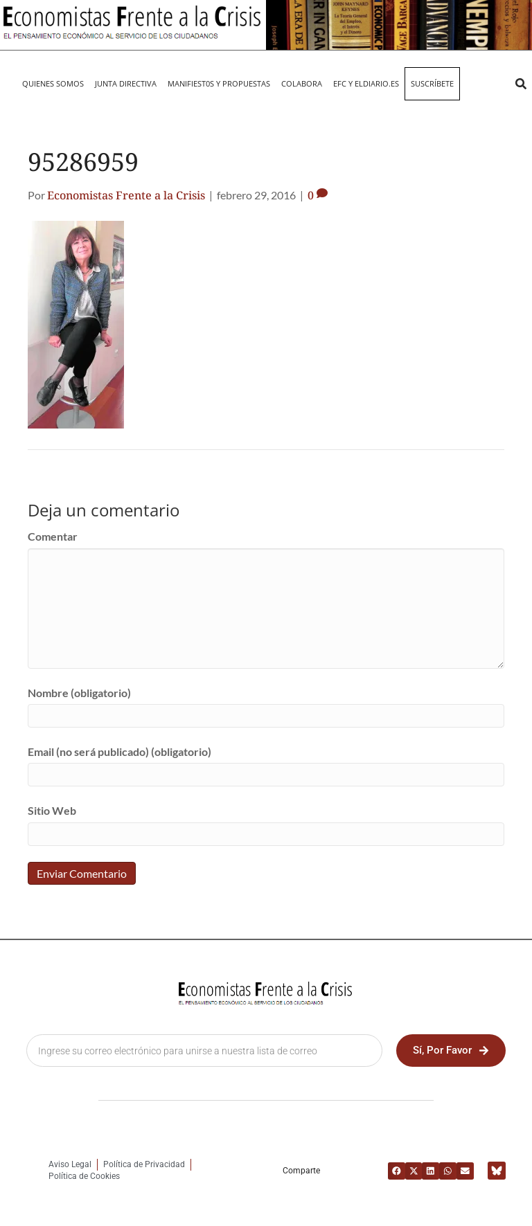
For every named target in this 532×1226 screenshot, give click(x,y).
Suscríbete (432, 83)
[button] (520, 84)
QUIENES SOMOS (53, 83)
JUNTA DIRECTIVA (126, 83)
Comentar (53, 536)
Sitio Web (52, 810)
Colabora (301, 83)
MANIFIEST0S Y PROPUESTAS (219, 83)
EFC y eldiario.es (366, 83)
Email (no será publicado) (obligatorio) (119, 751)
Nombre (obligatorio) (79, 692)
